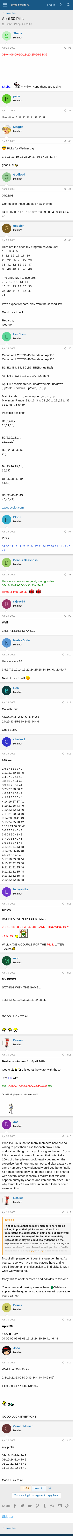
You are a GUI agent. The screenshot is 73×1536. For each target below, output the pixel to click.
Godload (19, 174)
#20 (69, 1440)
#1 (70, 47)
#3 (70, 141)
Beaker (18, 1040)
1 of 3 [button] (25, 1488)
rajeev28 (19, 601)
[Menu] (5, 5)
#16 (69, 1136)
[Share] (64, 48)
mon (16, 958)
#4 (70, 189)
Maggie (18, 126)
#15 (69, 1054)
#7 (70, 531)
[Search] (68, 4)
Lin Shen (19, 334)
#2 (70, 110)
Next (39, 1488)
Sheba (8, 24)
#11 (69, 702)
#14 (69, 972)
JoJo (16, 1348)
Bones (17, 1305)
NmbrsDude (21, 640)
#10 (69, 654)
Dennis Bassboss (25, 560)
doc (15, 1122)
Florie (17, 517)
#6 (70, 348)
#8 (70, 574)
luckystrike (20, 889)
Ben (16, 688)
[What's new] (60, 4)
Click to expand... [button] (37, 1251)
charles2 (19, 739)
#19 (69, 1362)
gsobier (18, 225)
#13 (69, 903)
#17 (69, 1212)
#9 (70, 615)
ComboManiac (23, 1426)
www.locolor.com (13, 507)
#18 (69, 1319)
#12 (69, 753)
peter (16, 96)
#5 (70, 240)
